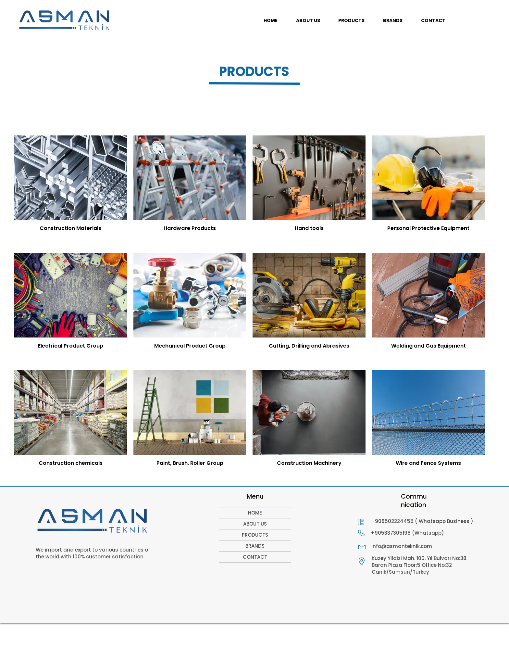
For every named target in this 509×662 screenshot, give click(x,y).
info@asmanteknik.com (401, 546)
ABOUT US (255, 523)
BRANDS (255, 545)
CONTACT (255, 557)
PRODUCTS (255, 534)
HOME (255, 512)
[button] (351, 20)
